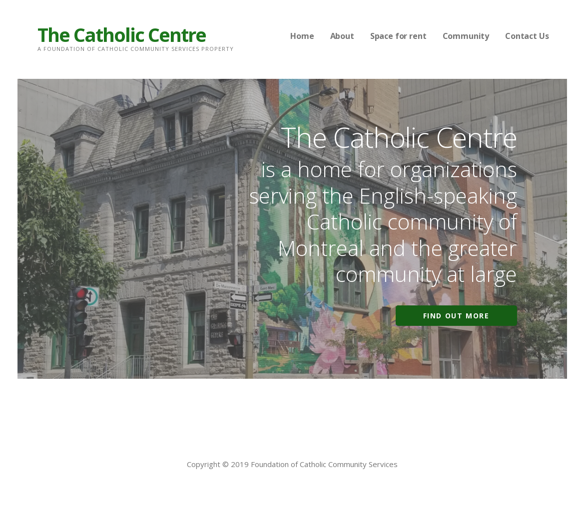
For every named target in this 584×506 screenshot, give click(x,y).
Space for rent (398, 35)
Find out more (456, 315)
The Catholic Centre (121, 34)
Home (302, 35)
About (342, 35)
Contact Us (527, 35)
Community (466, 35)
